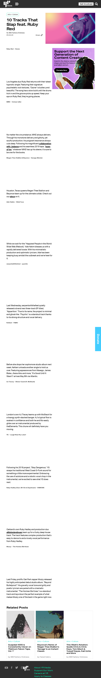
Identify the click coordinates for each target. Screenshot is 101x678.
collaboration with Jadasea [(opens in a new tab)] (33, 146)
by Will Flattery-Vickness (22, 646)
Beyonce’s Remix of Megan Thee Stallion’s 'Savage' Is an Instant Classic (50, 636)
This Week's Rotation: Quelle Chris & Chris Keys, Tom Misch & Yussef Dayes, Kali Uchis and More (78, 637)
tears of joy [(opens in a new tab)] (41, 149)
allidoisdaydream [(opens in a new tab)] (21, 516)
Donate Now (67, 80)
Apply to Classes (25, 666)
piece (31, 195)
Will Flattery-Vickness (20, 41)
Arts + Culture (16, 16)
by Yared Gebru (46, 646)
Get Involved (86, 4)
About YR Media (25, 657)
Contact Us (22, 669)
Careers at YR (24, 663)
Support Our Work (26, 660)
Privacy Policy (24, 672)
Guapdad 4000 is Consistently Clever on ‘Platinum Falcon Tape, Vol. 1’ (21, 636)
